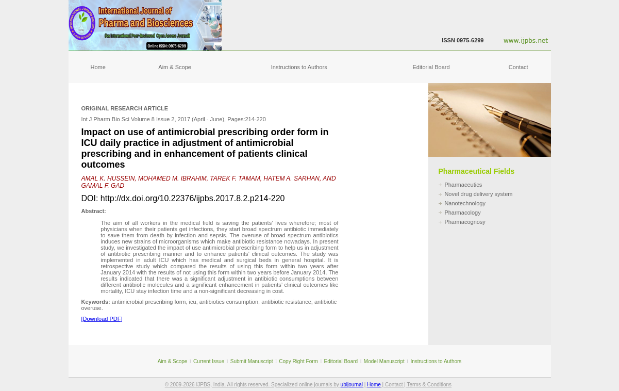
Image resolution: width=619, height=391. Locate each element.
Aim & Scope (174, 67)
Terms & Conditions (429, 384)
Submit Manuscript (251, 361)
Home (98, 67)
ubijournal (352, 384)
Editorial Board (430, 67)
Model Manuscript (384, 361)
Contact (518, 67)
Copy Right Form (298, 361)
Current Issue (208, 361)
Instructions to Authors (299, 67)
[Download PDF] (102, 319)
